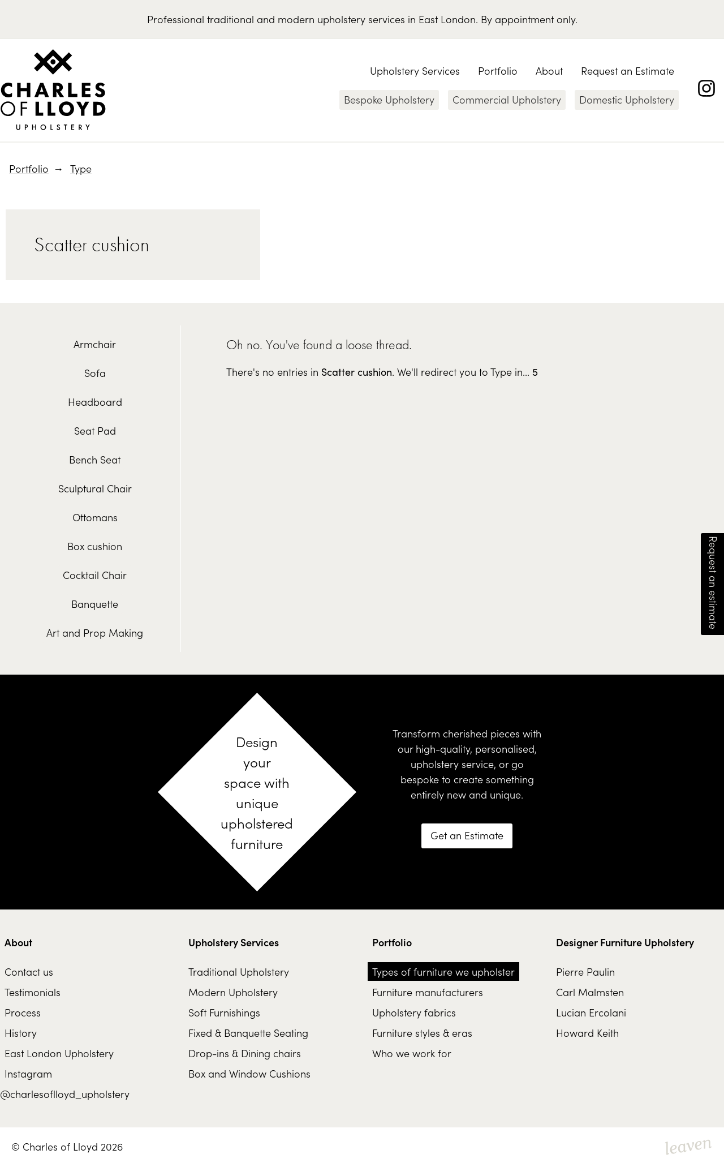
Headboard (95, 401)
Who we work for (411, 1053)
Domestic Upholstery (626, 99)
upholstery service (452, 764)
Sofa (95, 373)
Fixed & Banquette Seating (248, 1033)
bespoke (419, 779)
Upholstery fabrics (414, 1012)
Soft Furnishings (224, 1012)
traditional (230, 19)
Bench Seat (94, 459)
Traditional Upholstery (238, 971)
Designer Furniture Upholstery (625, 942)
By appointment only (528, 19)
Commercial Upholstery (507, 99)
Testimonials (33, 992)
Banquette (94, 604)
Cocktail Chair (95, 575)
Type (81, 168)
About (549, 70)
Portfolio (498, 70)
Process (23, 1012)
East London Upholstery (59, 1053)
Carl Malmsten (590, 992)
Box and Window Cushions (249, 1073)
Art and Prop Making (94, 632)
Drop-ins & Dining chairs (244, 1053)
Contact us (29, 971)
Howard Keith (587, 1033)
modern (296, 19)
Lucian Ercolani (591, 1012)
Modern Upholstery (233, 992)
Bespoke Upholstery (389, 99)
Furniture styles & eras (422, 1033)
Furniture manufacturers (427, 992)
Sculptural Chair (95, 488)
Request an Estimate (627, 70)
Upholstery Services (415, 70)
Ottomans (95, 517)
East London (447, 19)
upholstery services (361, 19)
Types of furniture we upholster (443, 971)
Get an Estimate (466, 835)
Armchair (95, 344)
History (21, 1033)
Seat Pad (95, 430)
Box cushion (94, 546)
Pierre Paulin (585, 971)
